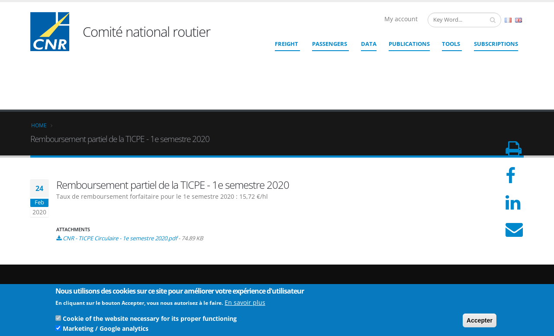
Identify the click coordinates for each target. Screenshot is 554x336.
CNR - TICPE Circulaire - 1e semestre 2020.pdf (120, 175)
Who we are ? (475, 256)
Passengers (329, 44)
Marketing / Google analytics (105, 330)
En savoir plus (245, 304)
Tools (451, 44)
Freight (286, 44)
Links (464, 263)
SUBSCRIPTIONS (496, 44)
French (508, 20)
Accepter (480, 322)
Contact (325, 279)
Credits (467, 270)
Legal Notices (475, 277)
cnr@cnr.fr (336, 267)
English (518, 20)
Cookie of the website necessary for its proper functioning (150, 320)
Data (369, 44)
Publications (409, 44)
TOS (463, 284)
